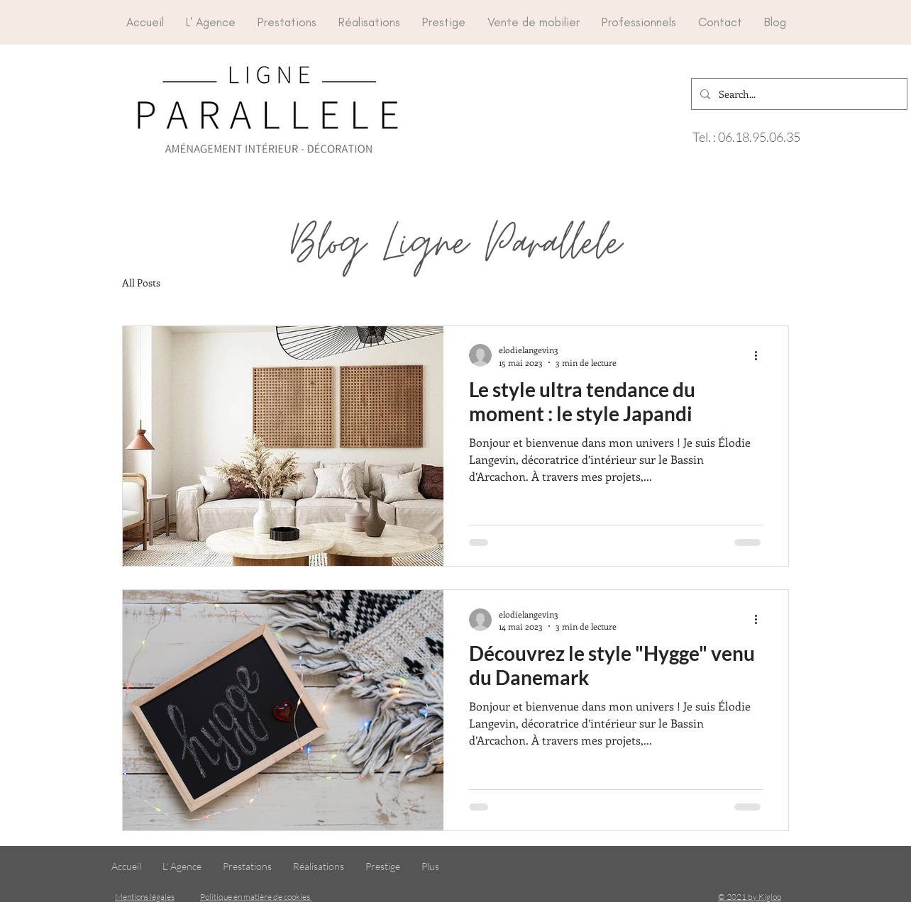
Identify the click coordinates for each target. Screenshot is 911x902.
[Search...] (798, 94)
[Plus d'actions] (760, 355)
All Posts (141, 282)
